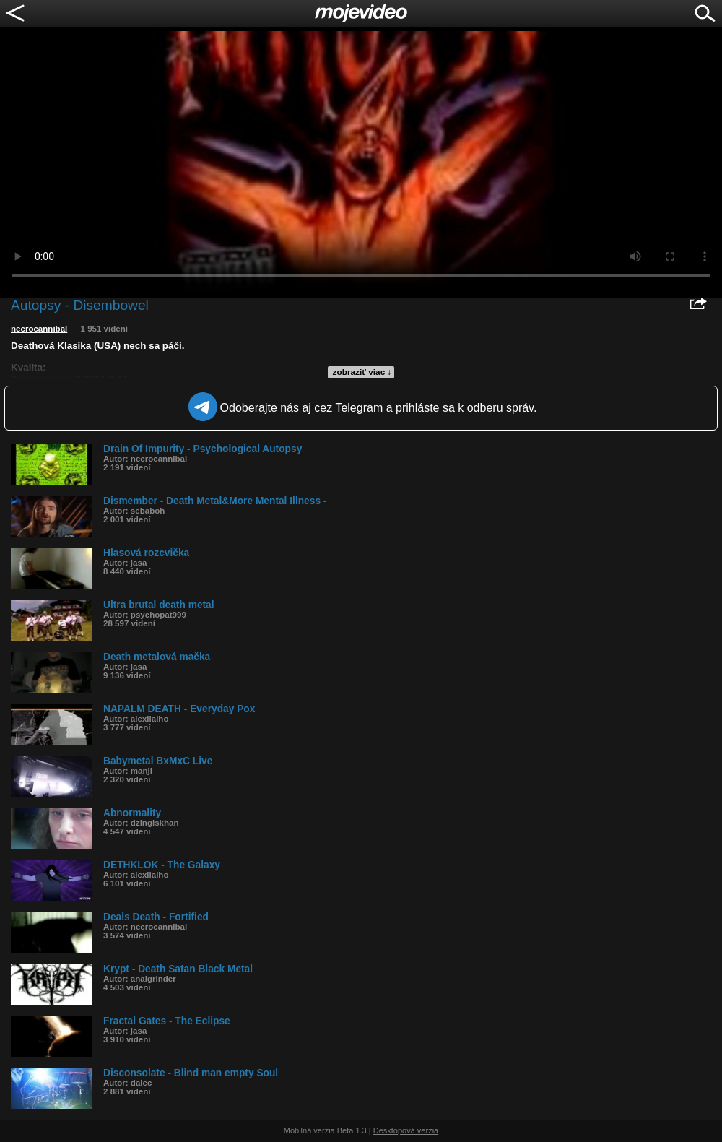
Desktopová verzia (406, 1130)
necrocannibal (39, 328)
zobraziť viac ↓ (362, 372)
